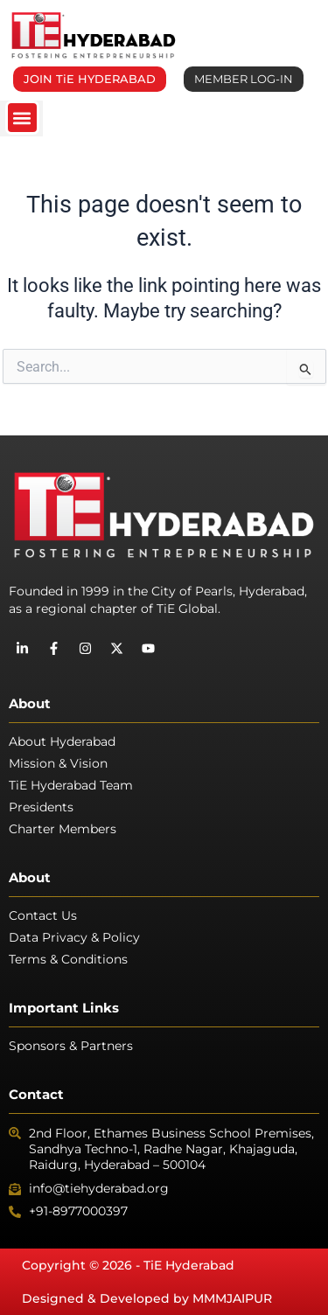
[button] (22, 118)
